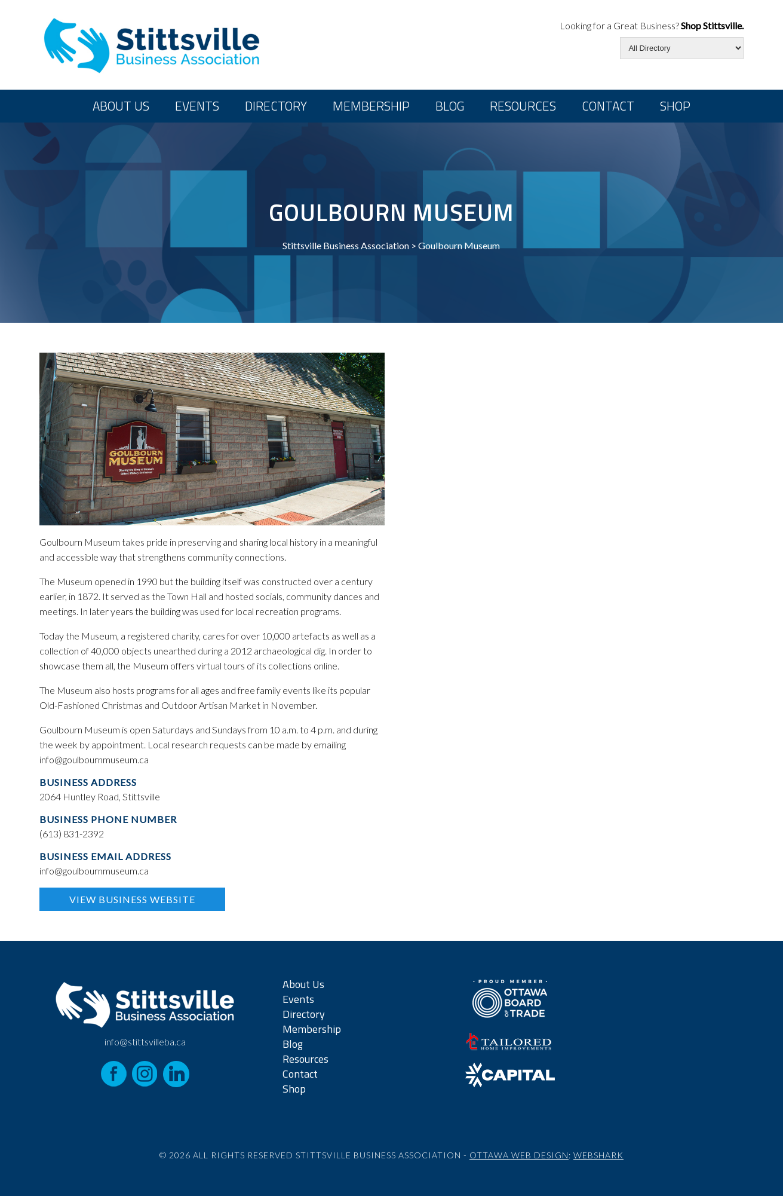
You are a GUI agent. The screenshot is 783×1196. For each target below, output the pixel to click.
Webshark (598, 1155)
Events (197, 105)
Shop (675, 105)
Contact (608, 105)
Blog (449, 105)
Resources (523, 105)
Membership (371, 105)
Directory (276, 105)
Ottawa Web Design (519, 1155)
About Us (121, 105)
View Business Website (132, 899)
